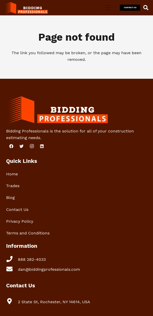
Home (12, 174)
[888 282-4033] (12, 259)
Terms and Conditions (28, 233)
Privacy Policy (19, 221)
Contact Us (17, 209)
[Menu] (107, 7)
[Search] (145, 7)
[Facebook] (11, 146)
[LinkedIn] (42, 146)
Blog (10, 197)
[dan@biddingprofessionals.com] (12, 269)
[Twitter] (21, 146)
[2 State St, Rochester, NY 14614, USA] (12, 302)
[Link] (26, 7)
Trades (12, 185)
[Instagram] (32, 146)
